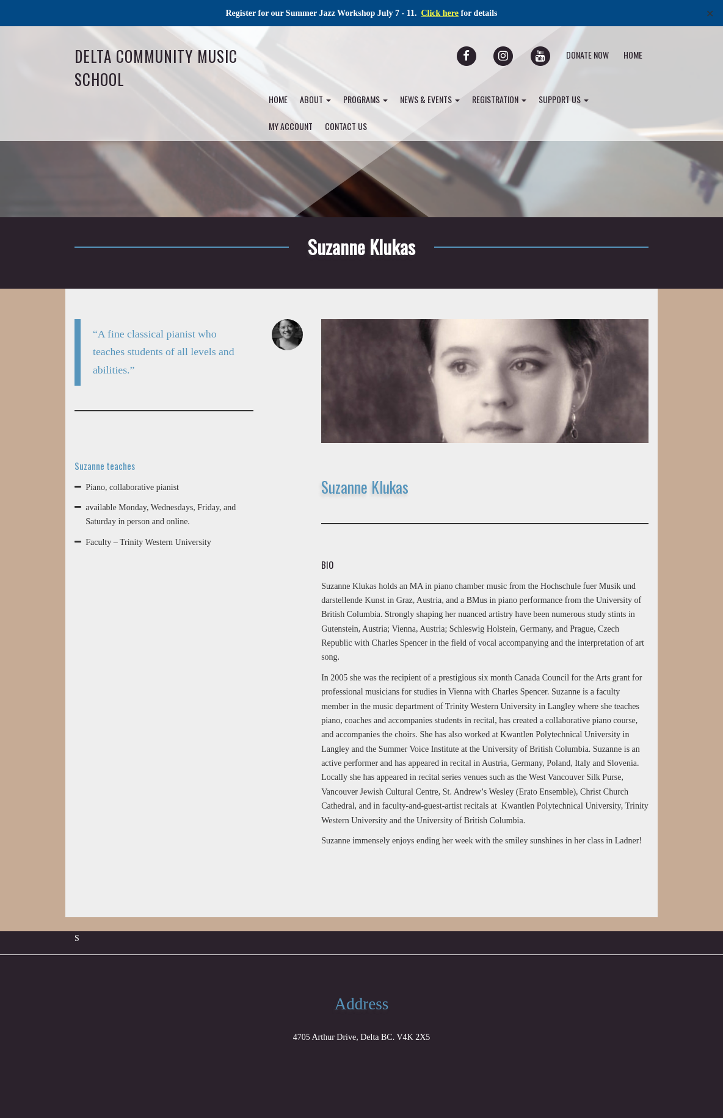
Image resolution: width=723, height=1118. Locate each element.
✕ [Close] (710, 13)
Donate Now (587, 54)
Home (632, 54)
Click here (440, 13)
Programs (365, 99)
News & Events (430, 99)
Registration (499, 99)
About (315, 99)
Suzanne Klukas (361, 247)
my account (291, 126)
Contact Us (346, 126)
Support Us (564, 99)
